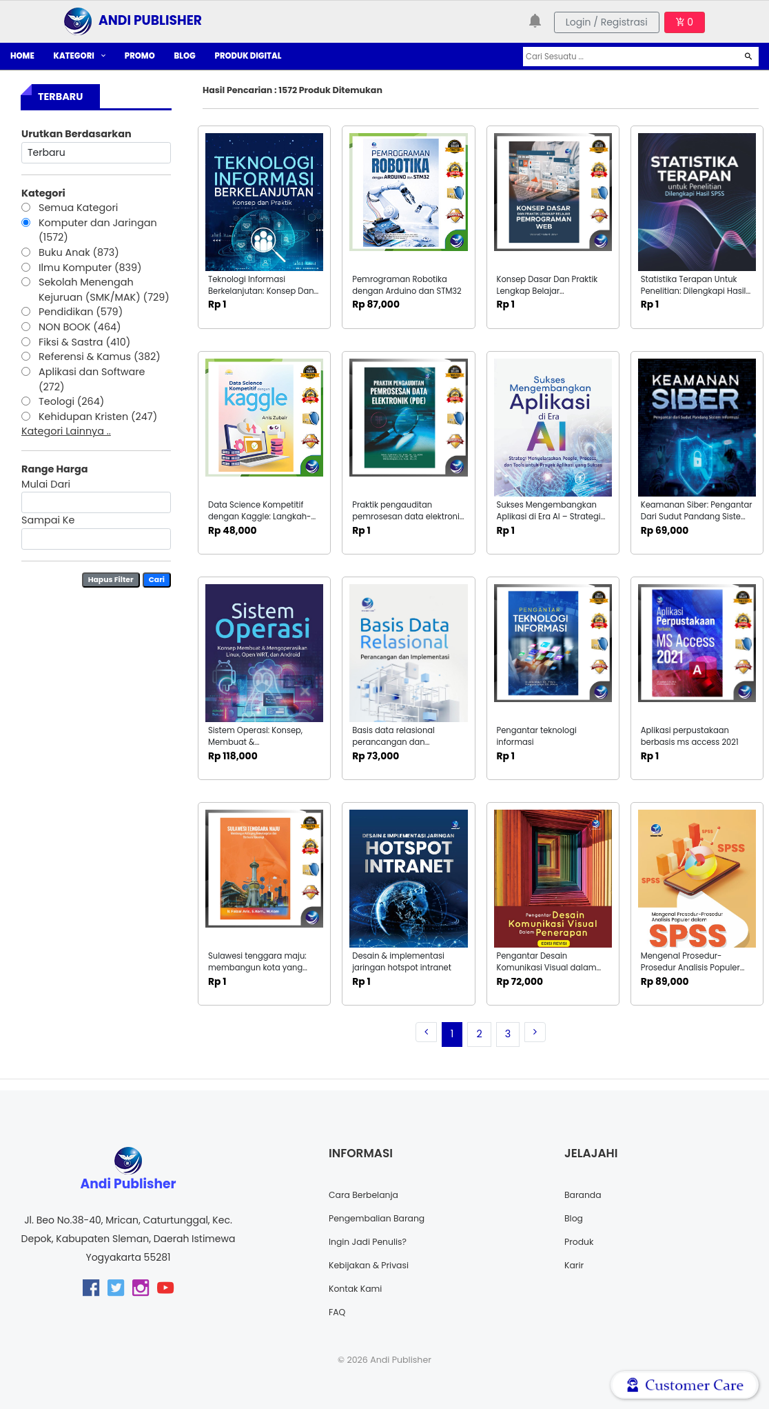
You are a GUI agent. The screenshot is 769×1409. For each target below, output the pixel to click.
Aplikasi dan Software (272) (92, 379)
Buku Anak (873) (79, 252)
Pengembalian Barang (383, 1218)
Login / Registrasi (607, 22)
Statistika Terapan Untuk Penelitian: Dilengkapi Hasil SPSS (693, 291)
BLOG (185, 55)
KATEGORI (79, 55)
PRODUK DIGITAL (248, 55)
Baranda (585, 1194)
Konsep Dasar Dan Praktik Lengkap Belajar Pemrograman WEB (547, 291)
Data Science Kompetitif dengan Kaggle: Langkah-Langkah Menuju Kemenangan (259, 522)
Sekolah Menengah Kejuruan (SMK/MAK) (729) (104, 289)
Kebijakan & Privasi (374, 1265)
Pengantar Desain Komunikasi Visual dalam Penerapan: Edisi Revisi (547, 968)
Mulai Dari (45, 484)
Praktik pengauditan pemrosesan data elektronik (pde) (408, 516)
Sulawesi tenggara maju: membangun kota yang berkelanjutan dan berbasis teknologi (263, 973)
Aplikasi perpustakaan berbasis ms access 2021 (690, 736)
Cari (157, 579)
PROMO (140, 55)
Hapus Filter (111, 579)
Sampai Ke (47, 520)
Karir (575, 1265)
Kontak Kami (359, 1288)
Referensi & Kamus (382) (100, 356)
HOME (22, 55)
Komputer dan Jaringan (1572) (98, 230)
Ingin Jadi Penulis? (373, 1241)
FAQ (338, 1312)
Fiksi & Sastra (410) (84, 342)
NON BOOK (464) (80, 327)
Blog (574, 1218)
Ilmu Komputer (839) (90, 267)
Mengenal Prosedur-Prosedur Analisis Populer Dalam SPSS (690, 968)
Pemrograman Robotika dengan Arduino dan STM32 (407, 285)
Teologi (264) (71, 401)
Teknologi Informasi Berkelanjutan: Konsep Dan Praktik (261, 291)
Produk (580, 1241)
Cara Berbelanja (368, 1194)
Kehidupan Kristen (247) (98, 416)
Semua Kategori (78, 207)
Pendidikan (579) (81, 312)
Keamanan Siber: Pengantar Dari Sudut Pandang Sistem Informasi (696, 516)
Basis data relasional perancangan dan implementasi (393, 742)
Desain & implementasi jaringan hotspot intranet (401, 961)
